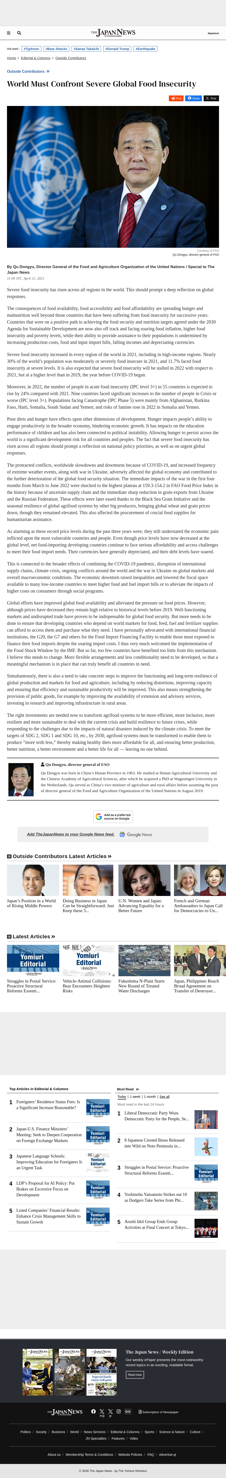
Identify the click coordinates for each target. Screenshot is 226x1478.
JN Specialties (96, 1438)
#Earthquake (145, 49)
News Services (95, 1432)
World (74, 1432)
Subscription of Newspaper (159, 1412)
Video (134, 1438)
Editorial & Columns (125, 1432)
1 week (135, 1097)
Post (178, 98)
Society (41, 1432)
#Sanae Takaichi (86, 49)
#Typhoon (31, 49)
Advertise (167, 1454)
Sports (149, 1432)
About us (54, 1454)
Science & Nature (172, 1432)
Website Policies (130, 1454)
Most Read (125, 1089)
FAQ (150, 1454)
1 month (150, 1097)
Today (122, 1097)
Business (58, 1432)
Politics (25, 1432)
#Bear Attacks (56, 49)
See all (165, 1097)
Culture (195, 1432)
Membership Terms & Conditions (89, 1454)
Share (196, 98)
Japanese (213, 33)
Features (118, 1438)
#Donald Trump (117, 49)
